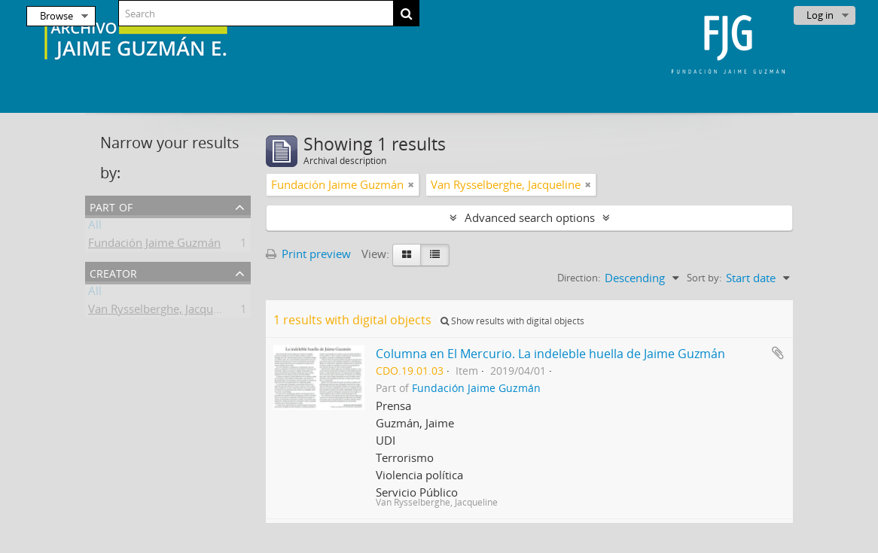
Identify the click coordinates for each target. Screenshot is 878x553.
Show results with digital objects (512, 320)
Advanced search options (530, 217)
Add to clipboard (777, 352)
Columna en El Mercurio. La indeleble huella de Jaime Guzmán (550, 353)
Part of (111, 206)
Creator (113, 272)
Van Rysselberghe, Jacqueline (163, 311)
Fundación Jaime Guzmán (154, 245)
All (95, 227)
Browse (56, 16)
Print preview (308, 253)
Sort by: (704, 277)
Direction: (578, 277)
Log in (820, 15)
